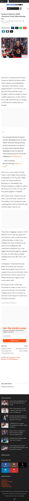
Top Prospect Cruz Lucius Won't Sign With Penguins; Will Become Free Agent (19, 447)
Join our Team (6, 482)
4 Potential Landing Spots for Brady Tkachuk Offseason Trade (18, 402)
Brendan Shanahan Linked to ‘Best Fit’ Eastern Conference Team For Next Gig (18, 417)
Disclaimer (5, 485)
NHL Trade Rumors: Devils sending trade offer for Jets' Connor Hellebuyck (18, 410)
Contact (4, 480)
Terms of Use (6, 486)
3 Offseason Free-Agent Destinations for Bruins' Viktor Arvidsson (19, 425)
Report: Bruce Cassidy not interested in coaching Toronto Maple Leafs (17, 432)
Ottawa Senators (6, 22)
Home (2, 8)
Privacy (4, 483)
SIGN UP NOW (14, 340)
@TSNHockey (17, 156)
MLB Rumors (13, 359)
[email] (14, 336)
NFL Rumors (11, 357)
